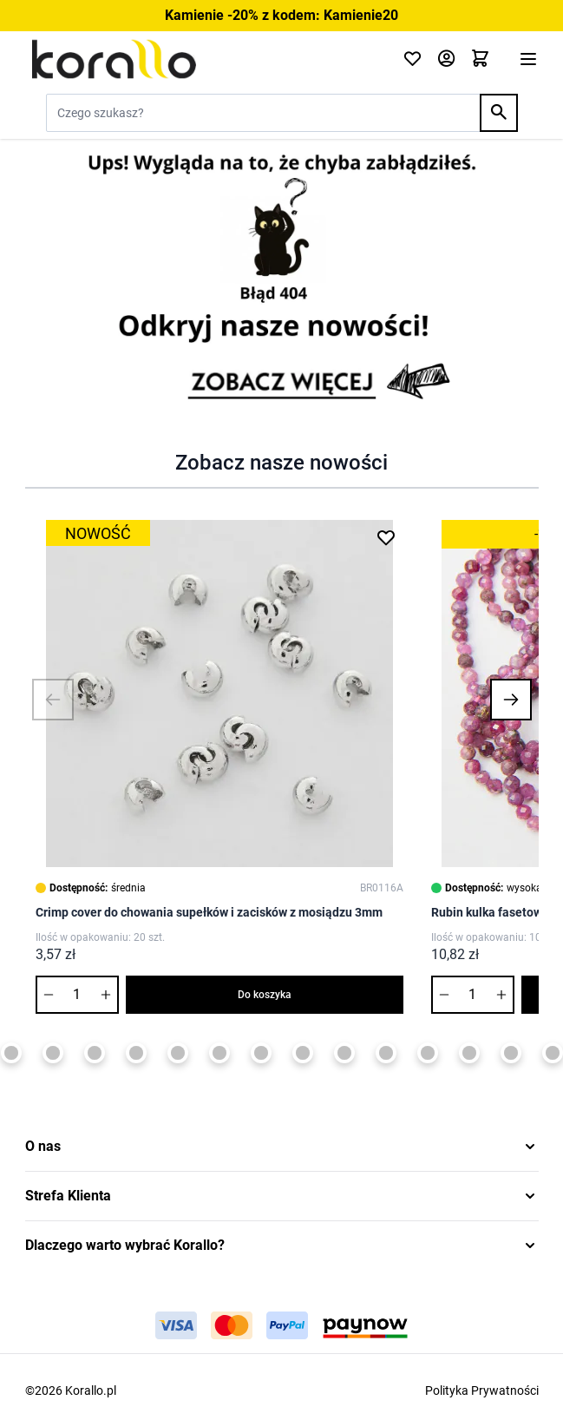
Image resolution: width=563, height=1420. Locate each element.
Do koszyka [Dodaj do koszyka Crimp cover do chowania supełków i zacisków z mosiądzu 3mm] (264, 995)
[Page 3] (53, 1053)
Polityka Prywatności (482, 1390)
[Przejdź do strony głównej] (203, 59)
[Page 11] (386, 1053)
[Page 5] (136, 1053)
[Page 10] (344, 1053)
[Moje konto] (446, 59)
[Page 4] (94, 1053)
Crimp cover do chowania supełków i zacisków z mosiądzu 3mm (209, 912)
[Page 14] (511, 1053)
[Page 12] (428, 1053)
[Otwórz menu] (528, 59)
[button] (53, 699)
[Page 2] (11, 1053)
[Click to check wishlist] (412, 59)
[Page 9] (303, 1053)
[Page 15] (553, 1053)
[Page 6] (178, 1053)
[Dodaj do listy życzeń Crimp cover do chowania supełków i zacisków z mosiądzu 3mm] (386, 537)
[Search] (499, 113)
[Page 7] (219, 1053)
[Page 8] (261, 1053)
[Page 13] (469, 1053)
